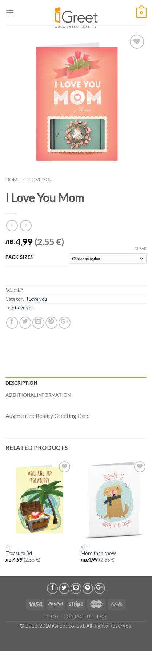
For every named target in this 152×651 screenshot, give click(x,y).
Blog (52, 616)
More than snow (98, 553)
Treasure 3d (18, 553)
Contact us (78, 616)
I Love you (40, 180)
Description (21, 383)
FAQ (102, 616)
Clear (140, 248)
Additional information (38, 395)
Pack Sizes (19, 257)
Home (12, 180)
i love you (24, 308)
